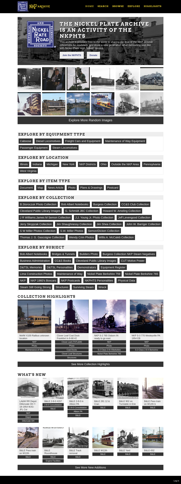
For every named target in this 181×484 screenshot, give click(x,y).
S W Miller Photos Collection (37, 230)
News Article (55, 187)
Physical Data (126, 280)
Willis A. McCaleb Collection (116, 237)
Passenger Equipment (34, 147)
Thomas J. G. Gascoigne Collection (42, 237)
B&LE (53, 409)
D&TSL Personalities (60, 267)
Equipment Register (113, 267)
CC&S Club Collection (135, 204)
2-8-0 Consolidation (53, 405)
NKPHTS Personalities (99, 280)
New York (69, 164)
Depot (28, 417)
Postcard (112, 187)
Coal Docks (72, 350)
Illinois (24, 164)
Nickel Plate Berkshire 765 (141, 273)
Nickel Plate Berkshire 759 (103, 273)
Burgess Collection (105, 204)
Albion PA (78, 411)
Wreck (102, 287)
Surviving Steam (83, 287)
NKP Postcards (70, 280)
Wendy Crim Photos (81, 237)
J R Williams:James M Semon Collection (45, 217)
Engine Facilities (53, 461)
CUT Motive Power (132, 260)
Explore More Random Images (90, 120)
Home (89, 6)
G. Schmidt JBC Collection (81, 210)
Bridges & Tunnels (63, 254)
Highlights (153, 6)
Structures (62, 287)
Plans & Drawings (91, 187)
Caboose (25, 141)
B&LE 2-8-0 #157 (53, 401)
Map (40, 187)
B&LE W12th (100, 450)
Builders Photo (89, 254)
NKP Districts (87, 164)
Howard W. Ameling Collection (122, 210)
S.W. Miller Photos (71, 230)
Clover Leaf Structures (72, 354)
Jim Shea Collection (109, 224)
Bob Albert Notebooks (74, 204)
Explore (134, 6)
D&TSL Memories (31, 267)
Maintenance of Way (69, 273)
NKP (23, 280)
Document (26, 187)
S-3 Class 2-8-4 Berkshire (146, 350)
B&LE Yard (124, 450)
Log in (176, 481)
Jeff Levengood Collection (134, 217)
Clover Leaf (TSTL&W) (72, 342)
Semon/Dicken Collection (103, 230)
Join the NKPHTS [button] (71, 55)
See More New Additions (90, 467)
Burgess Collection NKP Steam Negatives (129, 254)
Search (103, 6)
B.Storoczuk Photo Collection (38, 204)
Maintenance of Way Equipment (125, 141)
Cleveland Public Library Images (40, 210)
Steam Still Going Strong (35, 287)
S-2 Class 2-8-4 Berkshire (109, 350)
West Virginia (28, 171)
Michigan (52, 164)
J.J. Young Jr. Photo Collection (94, 217)
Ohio (103, 164)
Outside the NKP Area (125, 164)
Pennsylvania (152, 164)
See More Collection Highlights (90, 364)
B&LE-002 (149, 450)
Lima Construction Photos (36, 273)
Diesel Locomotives (48, 141)
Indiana (37, 164)
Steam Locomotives (64, 147)
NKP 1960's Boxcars (43, 280)
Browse (118, 6)
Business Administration (35, 260)
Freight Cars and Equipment (82, 141)
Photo (72, 187)
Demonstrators (86, 267)
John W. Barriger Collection (143, 224)
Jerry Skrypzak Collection (36, 224)
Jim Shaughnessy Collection (74, 224)
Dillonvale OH (28, 421)
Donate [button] (93, 55)
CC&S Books (63, 260)
